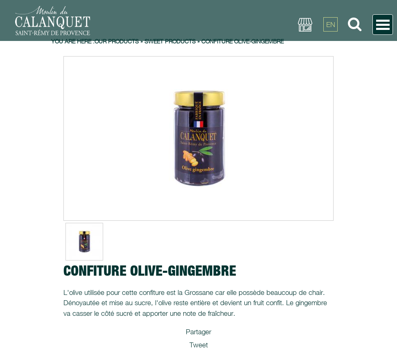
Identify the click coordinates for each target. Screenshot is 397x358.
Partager (198, 332)
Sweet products (170, 41)
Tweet (198, 345)
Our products (117, 41)
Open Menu (382, 24)
